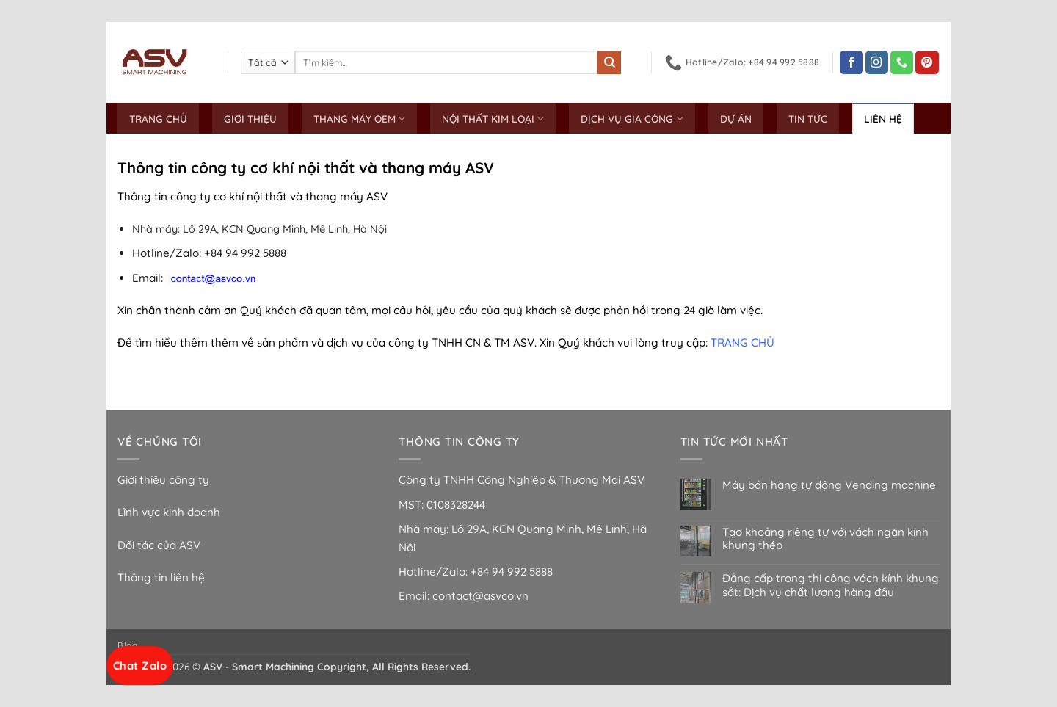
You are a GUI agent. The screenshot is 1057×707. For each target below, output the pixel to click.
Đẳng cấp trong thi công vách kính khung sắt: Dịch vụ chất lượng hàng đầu (830, 585)
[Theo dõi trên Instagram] (876, 62)
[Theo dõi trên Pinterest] (926, 62)
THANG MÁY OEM (359, 119)
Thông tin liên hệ (161, 577)
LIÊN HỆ (883, 118)
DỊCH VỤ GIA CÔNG (632, 119)
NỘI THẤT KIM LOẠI (493, 119)
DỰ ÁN (736, 118)
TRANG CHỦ (158, 118)
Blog (127, 644)
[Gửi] (609, 62)
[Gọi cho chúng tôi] (901, 62)
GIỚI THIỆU (250, 118)
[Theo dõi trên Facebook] (851, 62)
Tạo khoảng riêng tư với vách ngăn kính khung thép (825, 539)
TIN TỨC (807, 118)
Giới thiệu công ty (163, 480)
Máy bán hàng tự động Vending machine (829, 485)
